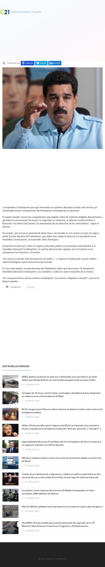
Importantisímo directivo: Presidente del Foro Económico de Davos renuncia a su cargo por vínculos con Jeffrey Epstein (61, 443)
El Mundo (31, 287)
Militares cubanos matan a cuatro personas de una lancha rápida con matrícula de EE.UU (61, 459)
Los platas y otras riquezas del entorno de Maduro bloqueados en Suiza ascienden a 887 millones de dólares (58, 492)
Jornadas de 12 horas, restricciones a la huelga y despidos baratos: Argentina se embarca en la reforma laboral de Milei (61, 394)
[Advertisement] (52, 176)
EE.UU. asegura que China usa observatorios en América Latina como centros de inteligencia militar (62, 411)
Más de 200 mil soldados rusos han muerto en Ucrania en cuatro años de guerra (62, 506)
